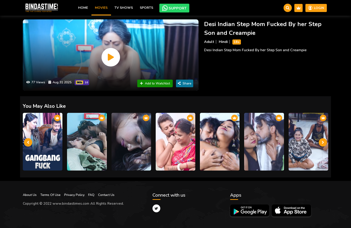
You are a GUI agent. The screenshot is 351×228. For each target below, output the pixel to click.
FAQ (91, 195)
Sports (146, 8)
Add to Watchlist (155, 83)
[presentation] (28, 142)
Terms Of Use (50, 195)
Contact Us (106, 195)
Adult (209, 41)
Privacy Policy (74, 195)
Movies (101, 8)
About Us (30, 195)
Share (184, 83)
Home (83, 8)
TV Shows (123, 8)
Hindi (223, 41)
